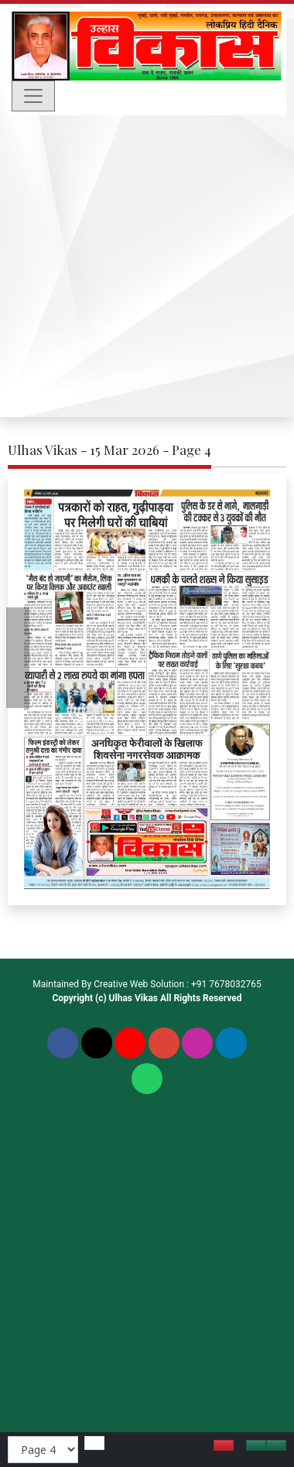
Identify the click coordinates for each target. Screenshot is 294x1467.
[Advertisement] (145, 268)
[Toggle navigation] (33, 95)
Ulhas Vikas (133, 998)
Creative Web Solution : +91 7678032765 (178, 984)
